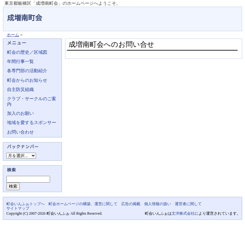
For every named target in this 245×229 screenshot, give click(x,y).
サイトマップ (17, 208)
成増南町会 (24, 18)
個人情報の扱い (157, 204)
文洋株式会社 (183, 213)
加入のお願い (20, 113)
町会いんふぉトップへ (25, 204)
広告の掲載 (130, 204)
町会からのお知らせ (27, 80)
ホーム (13, 34)
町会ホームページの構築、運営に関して (82, 204)
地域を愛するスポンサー (31, 122)
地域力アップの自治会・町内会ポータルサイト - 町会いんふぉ (218, 14)
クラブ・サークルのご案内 (31, 101)
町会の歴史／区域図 (27, 52)
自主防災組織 (20, 89)
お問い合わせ (20, 132)
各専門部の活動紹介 (27, 70)
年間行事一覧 (20, 61)
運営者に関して (188, 204)
